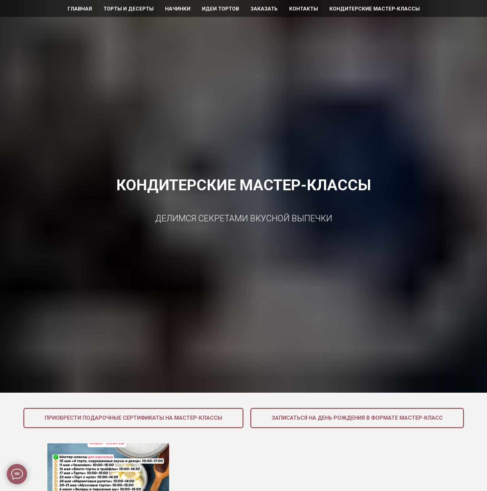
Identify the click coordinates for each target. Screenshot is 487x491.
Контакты (303, 9)
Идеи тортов (220, 9)
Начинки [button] (177, 9)
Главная (80, 9)
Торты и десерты (128, 9)
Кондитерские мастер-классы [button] (374, 9)
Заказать (264, 9)
